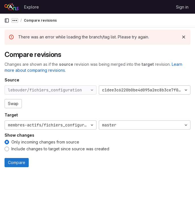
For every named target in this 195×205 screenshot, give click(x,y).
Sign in (182, 7)
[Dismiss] (183, 37)
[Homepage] (11, 6)
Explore (31, 7)
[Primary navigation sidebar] (6, 20)
